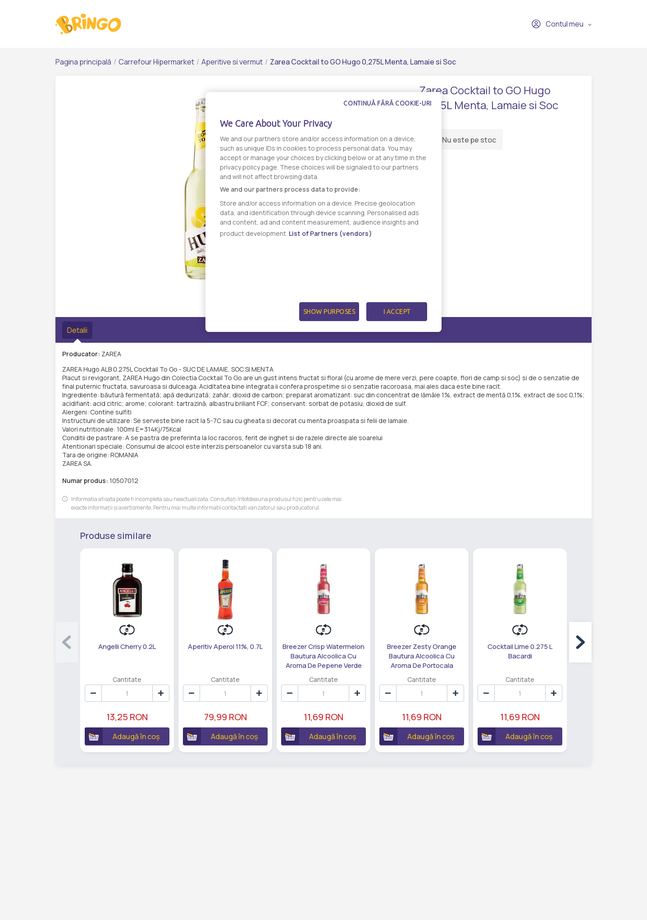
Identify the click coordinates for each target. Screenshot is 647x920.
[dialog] (323, 212)
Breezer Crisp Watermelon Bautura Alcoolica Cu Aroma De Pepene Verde (323, 656)
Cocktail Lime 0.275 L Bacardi (520, 651)
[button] (580, 642)
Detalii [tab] (77, 330)
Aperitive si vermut (232, 62)
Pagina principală (83, 62)
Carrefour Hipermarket (156, 62)
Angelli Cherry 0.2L (127, 646)
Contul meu (557, 24)
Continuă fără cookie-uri (387, 103)
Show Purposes (329, 311)
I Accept (396, 311)
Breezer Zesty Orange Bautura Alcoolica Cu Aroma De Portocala (421, 656)
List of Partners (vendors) (330, 233)
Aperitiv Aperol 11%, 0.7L (225, 646)
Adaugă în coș (122, 736)
